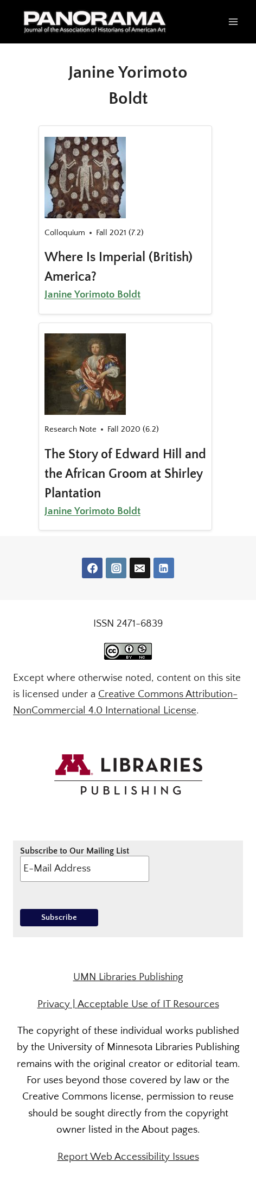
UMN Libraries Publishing (128, 977)
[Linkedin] (163, 568)
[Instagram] (116, 568)
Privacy (53, 1004)
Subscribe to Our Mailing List (85, 864)
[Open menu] (233, 21)
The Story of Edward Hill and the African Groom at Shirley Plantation (125, 474)
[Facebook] (92, 568)
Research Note (70, 429)
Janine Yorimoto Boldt (92, 294)
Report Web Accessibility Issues (128, 1157)
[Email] (140, 568)
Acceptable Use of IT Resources (148, 1004)
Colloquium (64, 232)
